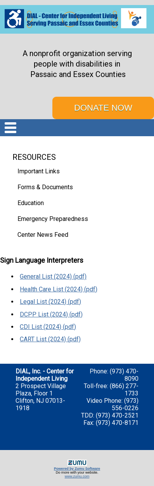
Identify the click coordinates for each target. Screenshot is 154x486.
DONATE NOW (103, 108)
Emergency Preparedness (52, 218)
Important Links (38, 171)
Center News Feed (42, 234)
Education (30, 203)
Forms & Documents (45, 187)
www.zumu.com (77, 476)
